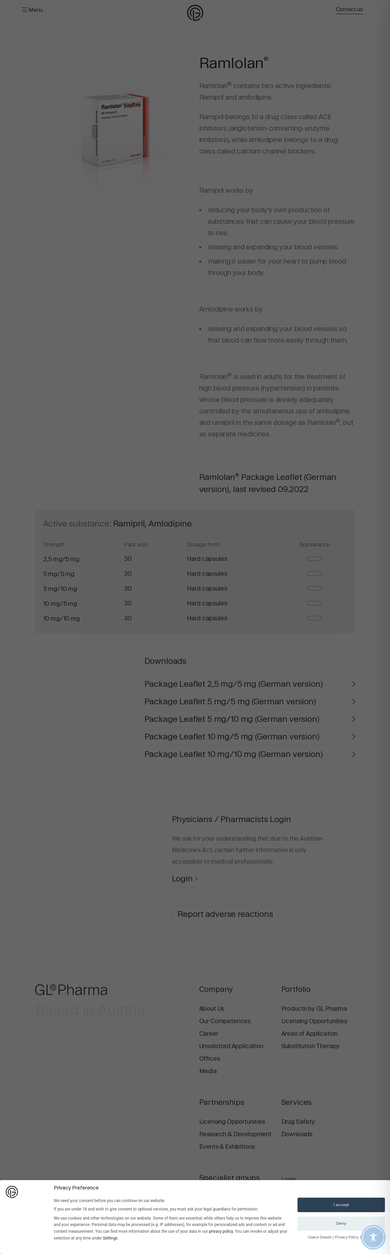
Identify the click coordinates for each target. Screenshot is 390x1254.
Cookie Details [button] (320, 1237)
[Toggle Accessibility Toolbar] (373, 1237)
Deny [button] (341, 1223)
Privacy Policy (347, 1237)
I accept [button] (341, 1204)
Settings (110, 1238)
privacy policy (221, 1231)
